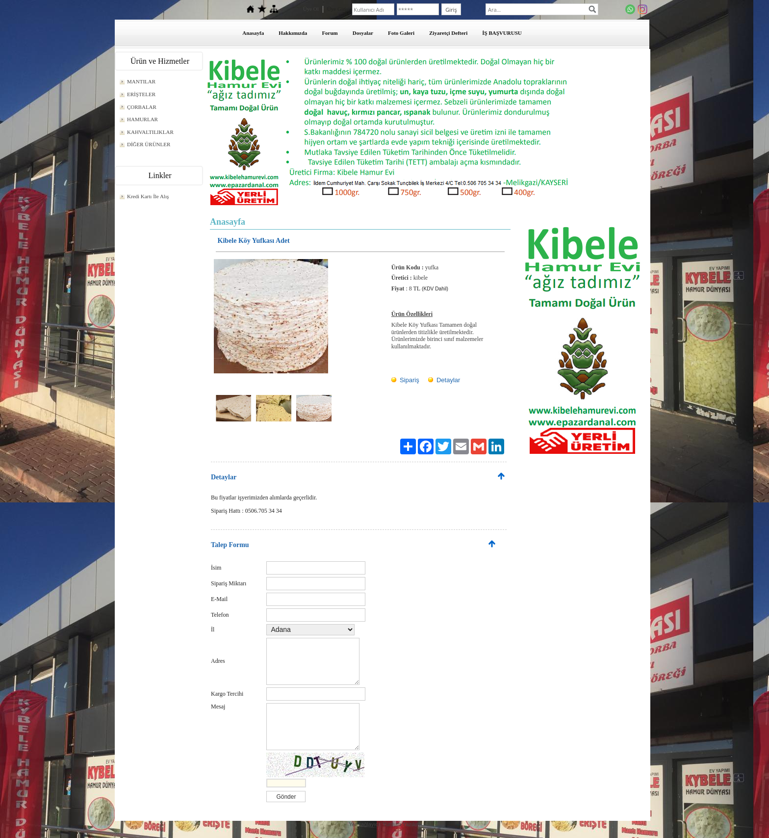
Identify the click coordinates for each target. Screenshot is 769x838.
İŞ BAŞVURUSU (501, 33)
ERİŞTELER (141, 94)
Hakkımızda (293, 33)
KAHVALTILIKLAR (150, 132)
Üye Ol (311, 9)
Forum (329, 33)
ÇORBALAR (141, 107)
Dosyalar (363, 33)
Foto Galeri (401, 33)
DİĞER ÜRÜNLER (148, 144)
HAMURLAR (142, 119)
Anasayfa (253, 33)
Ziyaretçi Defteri (448, 33)
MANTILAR (141, 81)
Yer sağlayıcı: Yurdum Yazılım (384, 824)
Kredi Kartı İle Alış (148, 196)
